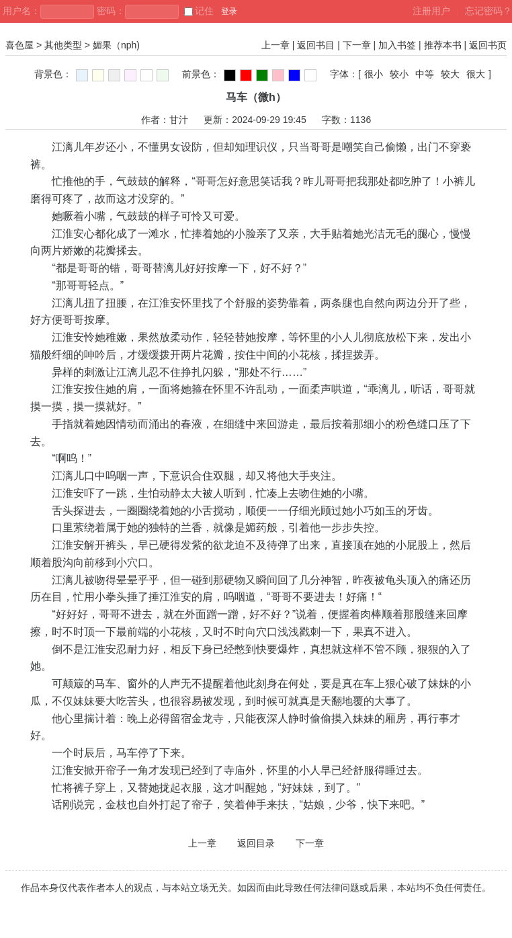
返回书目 (316, 45)
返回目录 (256, 843)
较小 (399, 74)
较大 (450, 74)
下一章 (357, 45)
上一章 (275, 45)
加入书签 (397, 45)
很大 (475, 74)
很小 (373, 74)
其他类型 (63, 45)
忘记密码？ (488, 10)
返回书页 (488, 45)
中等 (424, 74)
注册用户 (431, 10)
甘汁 (178, 119)
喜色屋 (19, 45)
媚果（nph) (116, 45)
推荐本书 (443, 45)
